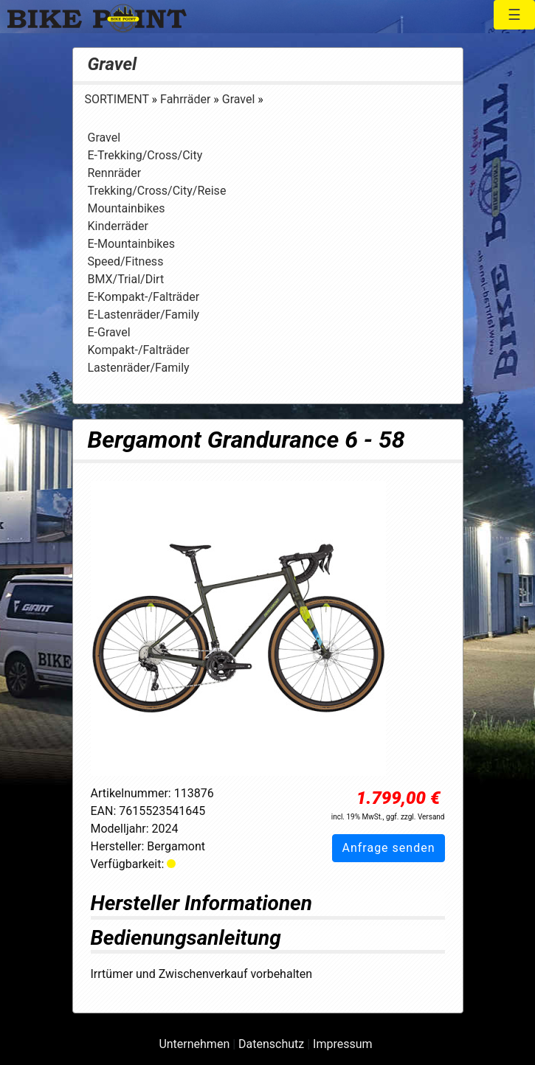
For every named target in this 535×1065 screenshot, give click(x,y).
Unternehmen (194, 1044)
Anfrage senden (388, 848)
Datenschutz (271, 1044)
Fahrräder (186, 99)
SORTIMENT (118, 99)
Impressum (343, 1044)
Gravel (112, 64)
